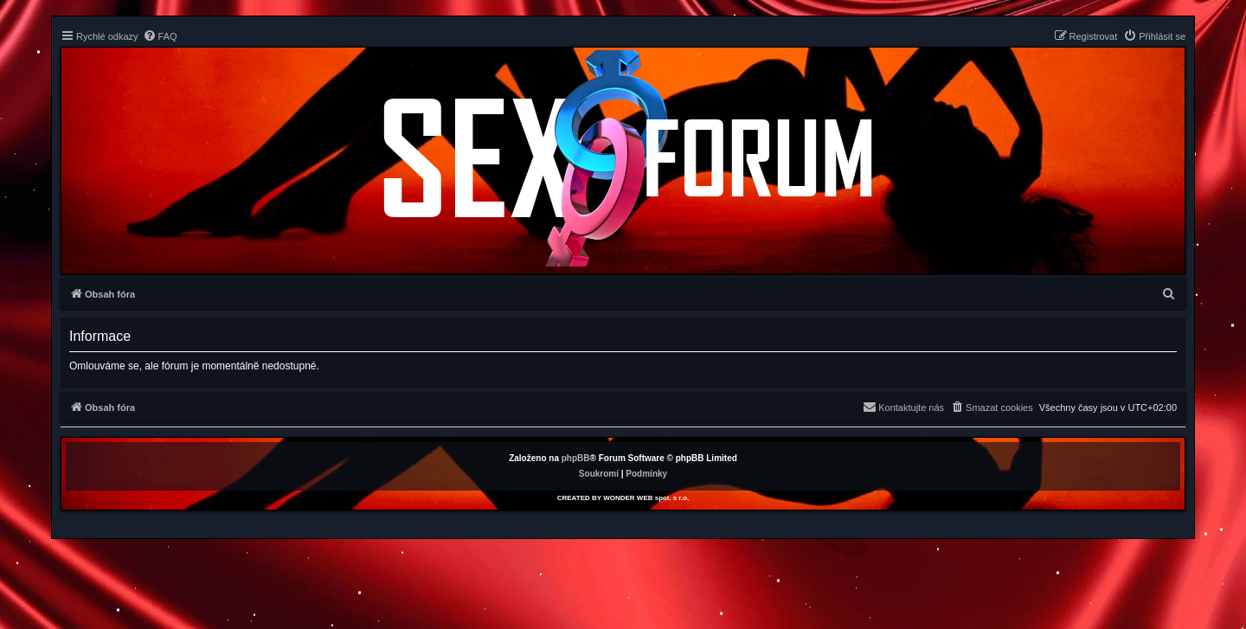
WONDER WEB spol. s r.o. (646, 498)
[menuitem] (160, 36)
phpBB (576, 458)
